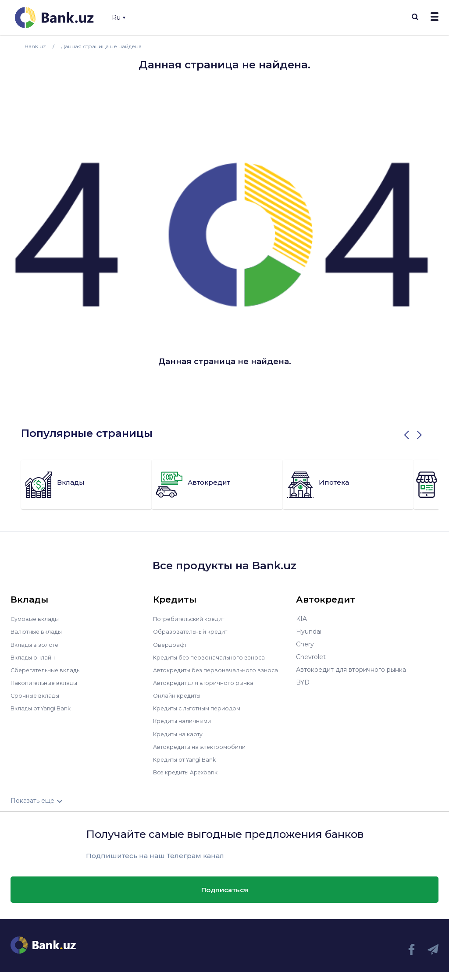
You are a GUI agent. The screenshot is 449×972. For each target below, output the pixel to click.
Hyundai (308, 631)
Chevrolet (311, 657)
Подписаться (224, 888)
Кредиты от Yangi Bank (189, 759)
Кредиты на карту (181, 733)
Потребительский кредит (194, 619)
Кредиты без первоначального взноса (213, 657)
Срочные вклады (37, 695)
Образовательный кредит (194, 631)
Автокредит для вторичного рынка (208, 682)
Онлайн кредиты (179, 695)
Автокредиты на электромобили (204, 746)
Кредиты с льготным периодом (202, 708)
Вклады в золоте (37, 644)
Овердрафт (171, 644)
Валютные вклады (39, 631)
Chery (305, 644)
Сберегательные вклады (49, 670)
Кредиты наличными (185, 720)
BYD (303, 682)
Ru (118, 17)
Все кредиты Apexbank (189, 771)
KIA (301, 619)
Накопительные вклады (48, 682)
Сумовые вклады (37, 619)
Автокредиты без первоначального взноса (220, 670)
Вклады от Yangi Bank (45, 708)
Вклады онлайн (35, 657)
